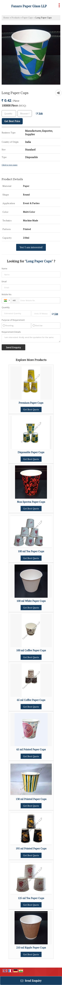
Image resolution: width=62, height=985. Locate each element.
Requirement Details (11, 332)
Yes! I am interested (31, 247)
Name (4, 268)
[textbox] (25, 113)
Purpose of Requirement (13, 320)
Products (15, 17)
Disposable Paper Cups (31, 452)
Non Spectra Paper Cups (31, 501)
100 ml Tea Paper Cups (31, 551)
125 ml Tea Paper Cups (31, 898)
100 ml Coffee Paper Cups (31, 650)
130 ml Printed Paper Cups (31, 799)
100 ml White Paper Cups (31, 601)
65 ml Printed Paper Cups (31, 749)
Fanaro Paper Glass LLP (29, 6)
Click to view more (10, 165)
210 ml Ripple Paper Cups (31, 947)
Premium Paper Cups (31, 402)
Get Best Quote (31, 409)
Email (4, 281)
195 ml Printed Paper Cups (31, 848)
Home (6, 17)
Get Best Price (12, 121)
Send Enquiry (31, 981)
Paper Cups (27, 17)
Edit (39, 113)
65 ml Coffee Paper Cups (31, 700)
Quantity (6, 307)
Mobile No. (7, 294)
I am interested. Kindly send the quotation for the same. (31, 338)
